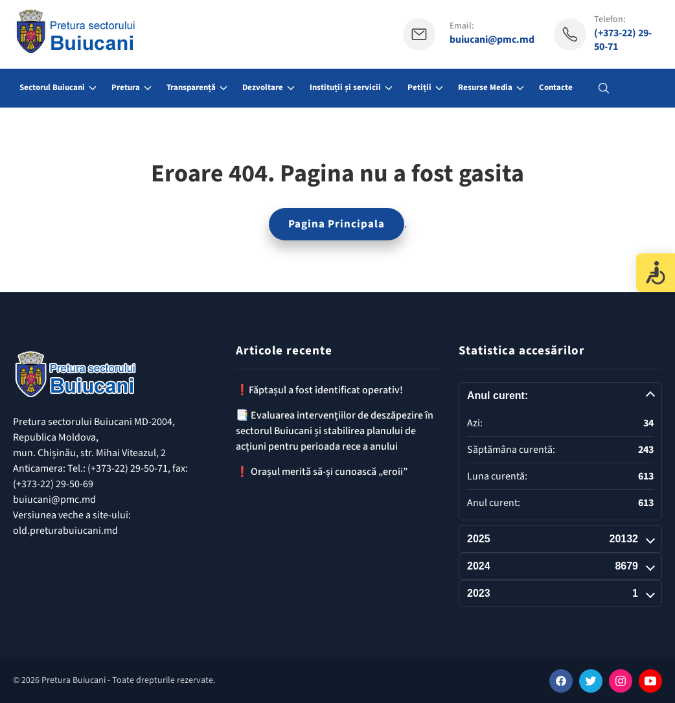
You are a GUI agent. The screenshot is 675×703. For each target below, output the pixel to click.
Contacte (556, 87)
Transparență (191, 87)
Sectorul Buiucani (52, 87)
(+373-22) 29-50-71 (623, 40)
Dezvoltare (262, 87)
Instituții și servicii (345, 87)
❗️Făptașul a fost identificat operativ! (319, 390)
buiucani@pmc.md (492, 40)
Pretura (125, 87)
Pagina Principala (336, 224)
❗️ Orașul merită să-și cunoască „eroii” (321, 472)
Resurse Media (485, 87)
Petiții (419, 87)
